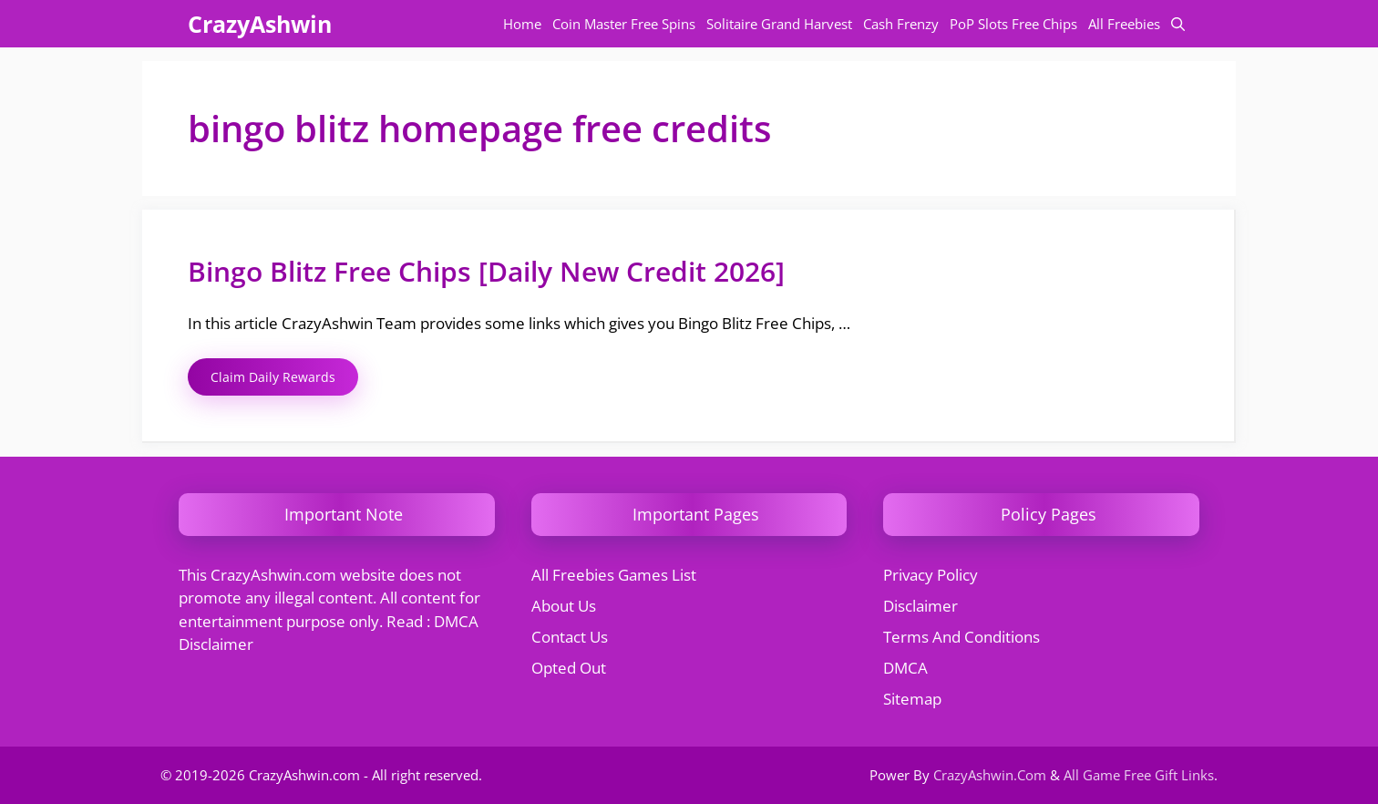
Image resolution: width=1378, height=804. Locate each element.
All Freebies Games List (613, 574)
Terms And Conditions (961, 636)
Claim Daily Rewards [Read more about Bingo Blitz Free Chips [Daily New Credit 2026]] (273, 377)
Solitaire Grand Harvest (779, 24)
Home (522, 24)
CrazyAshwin (260, 23)
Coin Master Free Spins (623, 24)
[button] (1178, 23)
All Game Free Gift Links (1139, 775)
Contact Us (569, 636)
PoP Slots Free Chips (1013, 24)
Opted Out (568, 667)
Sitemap (912, 698)
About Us (563, 605)
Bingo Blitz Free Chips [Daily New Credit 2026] (486, 271)
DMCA (905, 667)
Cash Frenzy (901, 24)
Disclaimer (920, 605)
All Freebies (1124, 24)
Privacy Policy (930, 574)
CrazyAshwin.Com (989, 775)
